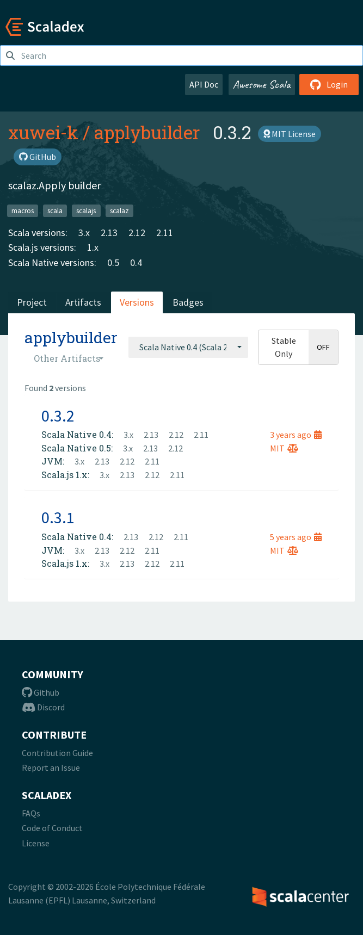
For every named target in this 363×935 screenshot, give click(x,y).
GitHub (37, 156)
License (36, 843)
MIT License (289, 133)
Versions (137, 302)
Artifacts (83, 302)
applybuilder (147, 132)
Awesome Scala (262, 84)
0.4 (136, 262)
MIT (284, 448)
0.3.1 (58, 517)
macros (22, 210)
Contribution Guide (57, 752)
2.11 (164, 232)
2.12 (136, 232)
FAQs (31, 813)
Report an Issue (51, 767)
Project (32, 302)
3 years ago (296, 434)
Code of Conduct (52, 827)
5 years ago (296, 536)
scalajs (86, 210)
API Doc (203, 84)
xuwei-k (43, 132)
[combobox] (188, 347)
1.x (93, 247)
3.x (84, 232)
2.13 (109, 232)
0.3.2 (58, 415)
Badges (188, 302)
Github (40, 692)
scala (55, 210)
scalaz (119, 210)
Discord (43, 707)
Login (329, 84)
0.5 (113, 262)
